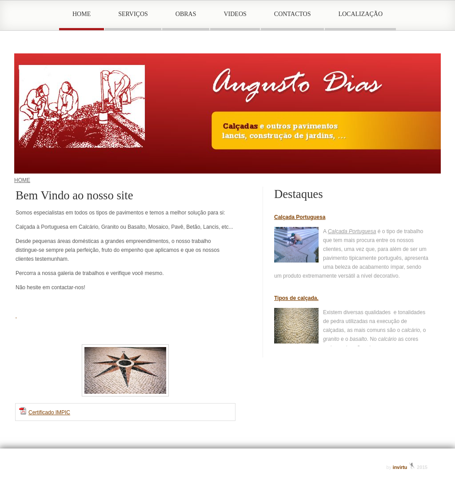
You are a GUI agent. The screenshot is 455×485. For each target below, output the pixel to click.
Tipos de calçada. (296, 298)
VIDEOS (235, 14)
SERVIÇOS (133, 14)
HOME (81, 14)
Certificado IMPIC (49, 412)
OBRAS (186, 14)
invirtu (405, 467)
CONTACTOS (292, 14)
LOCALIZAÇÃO (360, 14)
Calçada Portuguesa (299, 217)
